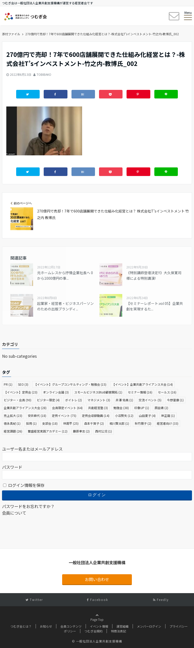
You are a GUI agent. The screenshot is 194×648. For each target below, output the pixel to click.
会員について (14, 513)
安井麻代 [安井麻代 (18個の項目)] (37, 415)
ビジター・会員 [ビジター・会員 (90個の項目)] (17, 400)
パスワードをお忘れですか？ (28, 506)
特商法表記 (118, 631)
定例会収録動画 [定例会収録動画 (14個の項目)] (95, 415)
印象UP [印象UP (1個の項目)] (141, 408)
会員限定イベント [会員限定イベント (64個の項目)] (67, 408)
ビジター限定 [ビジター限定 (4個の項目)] (48, 400)
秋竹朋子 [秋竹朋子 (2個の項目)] (143, 423)
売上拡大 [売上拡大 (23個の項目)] (13, 415)
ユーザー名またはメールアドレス (32, 449)
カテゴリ (10, 344)
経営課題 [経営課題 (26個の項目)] (13, 431)
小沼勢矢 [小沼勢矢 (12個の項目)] (124, 415)
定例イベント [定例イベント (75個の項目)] (64, 415)
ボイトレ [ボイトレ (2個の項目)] (73, 400)
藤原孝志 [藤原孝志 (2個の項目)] (81, 431)
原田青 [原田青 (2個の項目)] (161, 408)
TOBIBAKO (44, 74)
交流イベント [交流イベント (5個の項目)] (150, 400)
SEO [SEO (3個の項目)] (23, 384)
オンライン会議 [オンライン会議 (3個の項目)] (56, 392)
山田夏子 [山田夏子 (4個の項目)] (147, 415)
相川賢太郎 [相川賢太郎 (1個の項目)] (119, 423)
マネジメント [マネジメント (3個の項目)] (98, 400)
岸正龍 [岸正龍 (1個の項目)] (168, 415)
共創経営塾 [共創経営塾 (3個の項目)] (98, 408)
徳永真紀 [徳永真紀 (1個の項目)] (12, 423)
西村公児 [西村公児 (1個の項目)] (103, 431)
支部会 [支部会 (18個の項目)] (50, 423)
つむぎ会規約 (93, 631)
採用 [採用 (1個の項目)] (31, 423)
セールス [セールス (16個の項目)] (167, 392)
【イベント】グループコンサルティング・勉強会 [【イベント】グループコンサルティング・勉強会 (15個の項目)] (70, 384)
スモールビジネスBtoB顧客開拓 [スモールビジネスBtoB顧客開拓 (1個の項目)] (98, 392)
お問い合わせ (97, 579)
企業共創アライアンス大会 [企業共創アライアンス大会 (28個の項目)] (25, 408)
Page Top (97, 625)
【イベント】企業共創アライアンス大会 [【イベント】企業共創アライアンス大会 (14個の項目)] (142, 384)
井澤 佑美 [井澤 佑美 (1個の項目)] (124, 400)
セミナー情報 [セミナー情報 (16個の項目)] (140, 392)
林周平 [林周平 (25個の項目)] (71, 423)
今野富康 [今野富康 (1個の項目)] (175, 400)
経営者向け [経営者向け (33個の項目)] (167, 423)
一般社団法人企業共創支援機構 (97, 562)
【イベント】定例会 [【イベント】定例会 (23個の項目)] (20, 392)
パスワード (12, 467)
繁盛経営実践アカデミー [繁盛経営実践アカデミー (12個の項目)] (47, 431)
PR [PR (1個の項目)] (8, 384)
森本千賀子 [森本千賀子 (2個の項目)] (94, 423)
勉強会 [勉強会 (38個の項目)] (121, 408)
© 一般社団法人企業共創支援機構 (97, 641)
